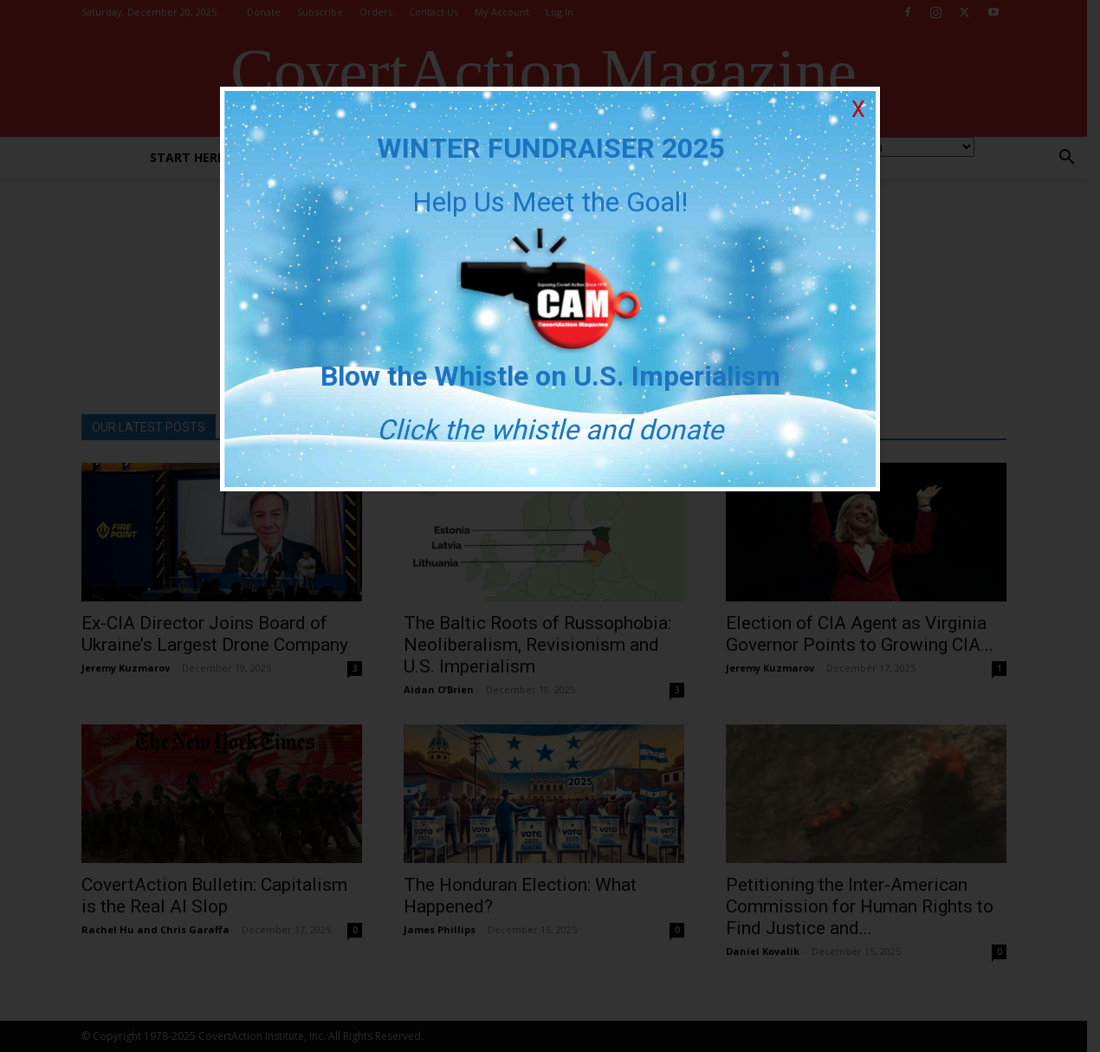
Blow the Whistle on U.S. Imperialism (550, 376)
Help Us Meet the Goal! (550, 201)
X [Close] (858, 109)
